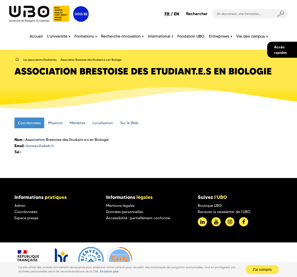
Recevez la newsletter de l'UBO (224, 212)
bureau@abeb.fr (40, 146)
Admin (19, 205)
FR (167, 13)
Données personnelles (124, 212)
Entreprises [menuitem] (219, 36)
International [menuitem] (159, 36)
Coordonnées (25, 212)
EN (176, 13)
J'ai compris (262, 270)
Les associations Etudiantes (40, 59)
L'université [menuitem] (57, 36)
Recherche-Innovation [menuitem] (121, 36)
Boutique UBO (210, 205)
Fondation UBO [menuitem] (190, 36)
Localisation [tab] (103, 123)
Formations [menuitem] (84, 36)
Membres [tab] (77, 123)
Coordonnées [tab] (29, 123)
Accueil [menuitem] (36, 36)
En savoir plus (109, 271)
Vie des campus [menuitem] (250, 36)
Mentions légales (120, 205)
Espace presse (26, 218)
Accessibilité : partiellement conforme (138, 218)
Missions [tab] (55, 123)
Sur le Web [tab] (129, 123)
